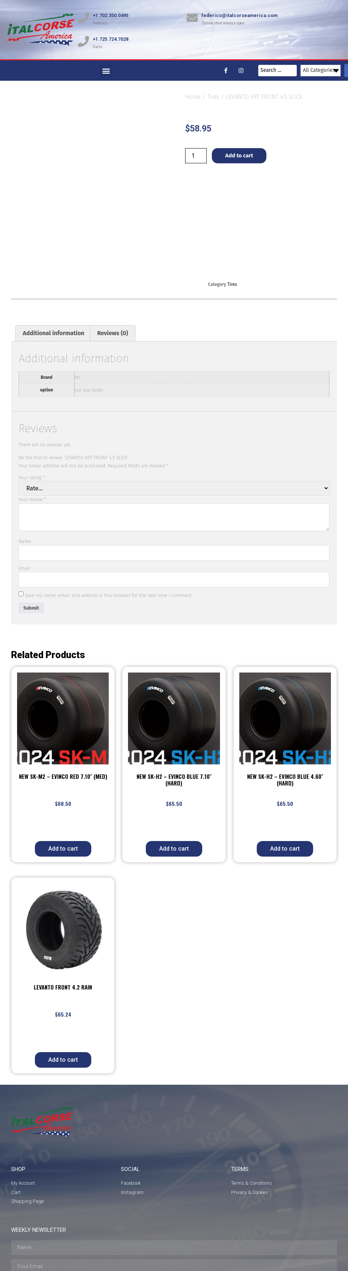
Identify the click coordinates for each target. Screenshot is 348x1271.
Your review (32, 449)
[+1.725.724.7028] (83, 41)
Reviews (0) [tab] (112, 282)
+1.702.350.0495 (110, 15)
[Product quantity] (196, 155)
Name (25, 490)
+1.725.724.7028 (110, 39)
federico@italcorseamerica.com (239, 15)
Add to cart (239, 155)
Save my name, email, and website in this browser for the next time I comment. (108, 544)
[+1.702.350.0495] (83, 17)
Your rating (32, 426)
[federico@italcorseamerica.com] (192, 17)
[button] (106, 70)
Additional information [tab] (53, 282)
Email (24, 517)
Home (193, 96)
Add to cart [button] (63, 798)
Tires (213, 96)
